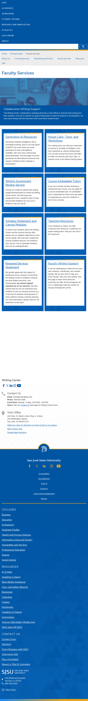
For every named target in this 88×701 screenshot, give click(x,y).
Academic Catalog (11, 577)
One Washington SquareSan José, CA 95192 (15, 679)
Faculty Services (33, 54)
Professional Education (13, 549)
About (5, 41)
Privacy (44, 498)
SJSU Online (8, 35)
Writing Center (16, 54)
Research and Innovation (16, 24)
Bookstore (7, 592)
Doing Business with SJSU (15, 649)
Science (5, 554)
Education (7, 519)
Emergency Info (10, 654)
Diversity (44, 488)
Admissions (8, 13)
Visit (4, 3)
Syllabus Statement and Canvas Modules (20, 223)
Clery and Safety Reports (15, 587)
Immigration (8, 617)
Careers (6, 602)
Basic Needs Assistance (13, 581)
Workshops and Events (43, 58)
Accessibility (44, 473)
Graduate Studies (11, 529)
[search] (34, 46)
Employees (7, 607)
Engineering (8, 524)
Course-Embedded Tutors (64, 181)
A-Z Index (7, 571)
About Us (6, 58)
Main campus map (14, 429)
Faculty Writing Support (63, 263)
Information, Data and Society (17, 539)
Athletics (7, 30)
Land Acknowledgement (44, 493)
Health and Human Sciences (16, 534)
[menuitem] (6, 58)
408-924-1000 (11, 683)
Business (6, 514)
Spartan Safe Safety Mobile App (18, 622)
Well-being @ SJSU (12, 627)
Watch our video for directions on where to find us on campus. (32, 425)
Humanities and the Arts (14, 544)
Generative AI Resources (21, 137)
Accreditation (44, 478)
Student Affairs (11, 19)
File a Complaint (10, 659)
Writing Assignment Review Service (18, 183)
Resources (80, 58)
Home (4, 54)
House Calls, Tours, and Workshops (63, 139)
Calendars (7, 597)
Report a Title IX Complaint (16, 664)
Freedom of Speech (12, 612)
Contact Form (9, 639)
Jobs (3, 63)
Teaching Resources (61, 221)
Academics (7, 8)
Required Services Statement (16, 265)
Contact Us (25, 405)
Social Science (9, 559)
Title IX (44, 483)
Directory (6, 644)
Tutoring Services (21, 58)
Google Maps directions (16, 433)
